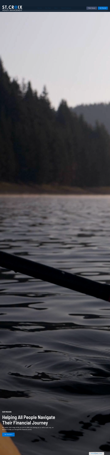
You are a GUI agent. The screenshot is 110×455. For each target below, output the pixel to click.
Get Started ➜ (8, 434)
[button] (39, 4)
